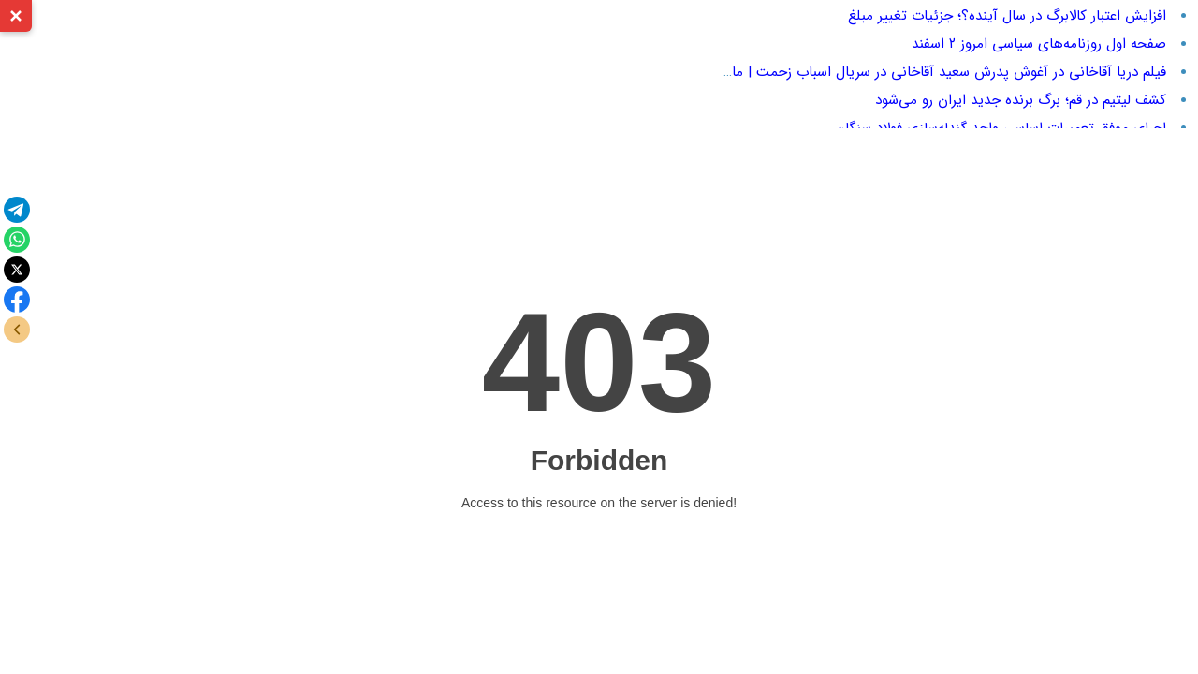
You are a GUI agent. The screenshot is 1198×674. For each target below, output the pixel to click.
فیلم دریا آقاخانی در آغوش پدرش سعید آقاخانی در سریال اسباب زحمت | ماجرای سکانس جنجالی (886, 72)
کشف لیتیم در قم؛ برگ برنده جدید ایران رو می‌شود (1020, 100)
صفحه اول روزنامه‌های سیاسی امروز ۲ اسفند (1039, 44)
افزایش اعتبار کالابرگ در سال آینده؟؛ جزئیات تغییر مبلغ (1007, 16)
